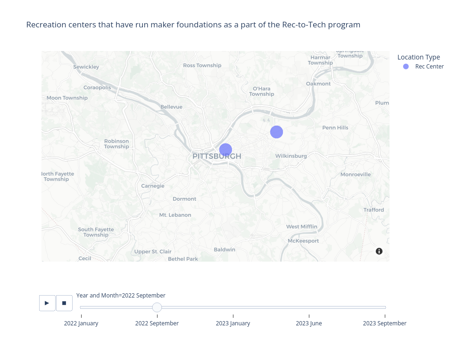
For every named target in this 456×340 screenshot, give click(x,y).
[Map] (215, 156)
